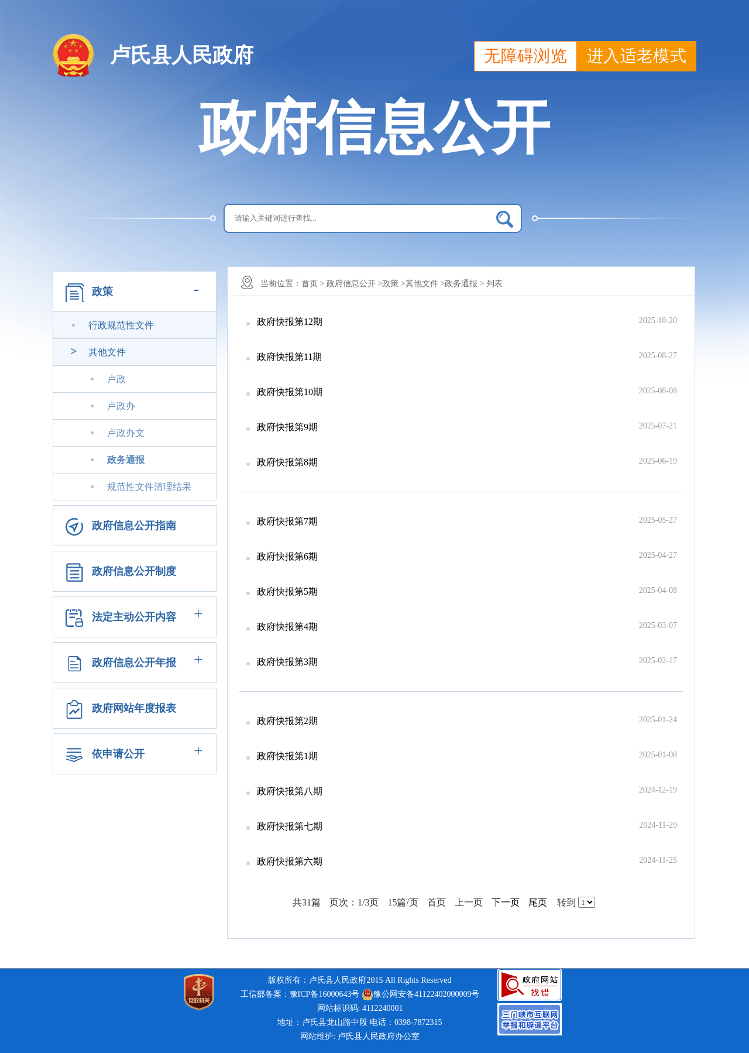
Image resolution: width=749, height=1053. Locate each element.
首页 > (312, 283)
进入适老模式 (636, 56)
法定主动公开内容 (134, 617)
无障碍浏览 (525, 56)
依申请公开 (118, 754)
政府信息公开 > (354, 283)
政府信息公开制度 (134, 571)
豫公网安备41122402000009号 (420, 994)
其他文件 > (425, 283)
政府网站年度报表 (134, 708)
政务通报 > (464, 283)
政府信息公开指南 (134, 525)
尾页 (537, 902)
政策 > (393, 283)
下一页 (506, 902)
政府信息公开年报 (134, 662)
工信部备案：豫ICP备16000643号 (300, 994)
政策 (102, 291)
